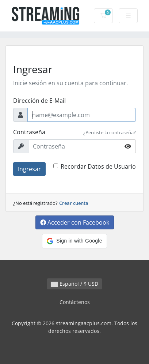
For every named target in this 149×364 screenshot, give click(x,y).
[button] (74, 241)
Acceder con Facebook (74, 222)
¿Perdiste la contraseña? (109, 132)
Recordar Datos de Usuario (98, 166)
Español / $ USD (74, 283)
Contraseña (29, 132)
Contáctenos (75, 302)
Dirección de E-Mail (39, 101)
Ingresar (29, 169)
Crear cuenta (73, 203)
